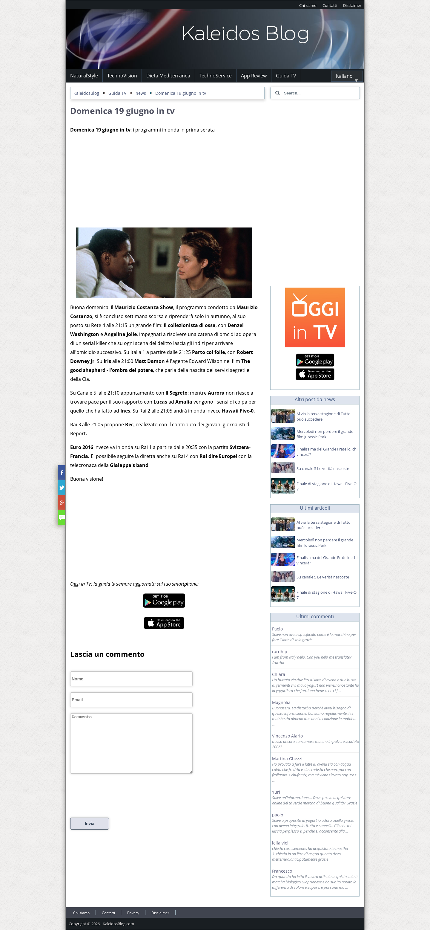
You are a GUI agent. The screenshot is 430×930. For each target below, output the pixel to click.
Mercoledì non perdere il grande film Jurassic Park (325, 434)
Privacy (133, 912)
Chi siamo (308, 5)
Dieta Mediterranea (168, 75)
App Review (254, 75)
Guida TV (286, 75)
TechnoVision (122, 75)
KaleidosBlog (86, 93)
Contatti (329, 5)
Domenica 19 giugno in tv (180, 93)
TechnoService (215, 75)
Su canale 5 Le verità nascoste (323, 468)
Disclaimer (352, 5)
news (141, 93)
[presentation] (115, 803)
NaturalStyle (84, 75)
